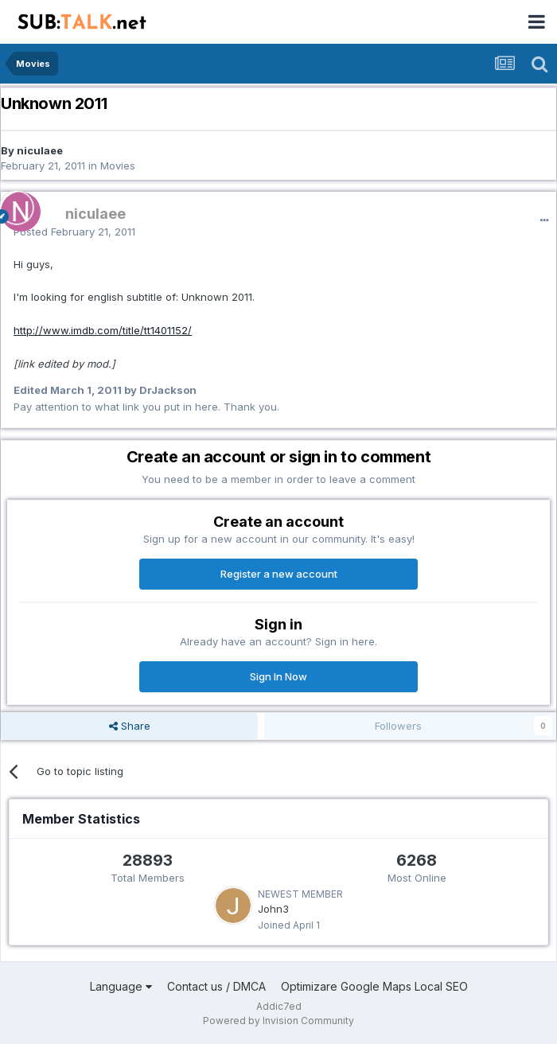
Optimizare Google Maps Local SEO (374, 986)
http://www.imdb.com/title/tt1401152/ (103, 330)
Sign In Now (278, 676)
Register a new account (278, 573)
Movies (117, 165)
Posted (74, 231)
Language (121, 986)
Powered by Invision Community (278, 1020)
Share (129, 726)
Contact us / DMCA (216, 986)
